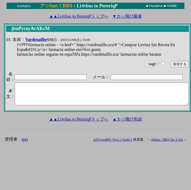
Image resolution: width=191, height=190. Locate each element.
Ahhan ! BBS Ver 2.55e (167, 139)
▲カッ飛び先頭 (127, 119)
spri (25, 139)
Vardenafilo (35, 39)
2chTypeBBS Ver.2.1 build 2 (112, 139)
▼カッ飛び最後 (127, 16)
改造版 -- (141, 139)
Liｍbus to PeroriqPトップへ (78, 16)
